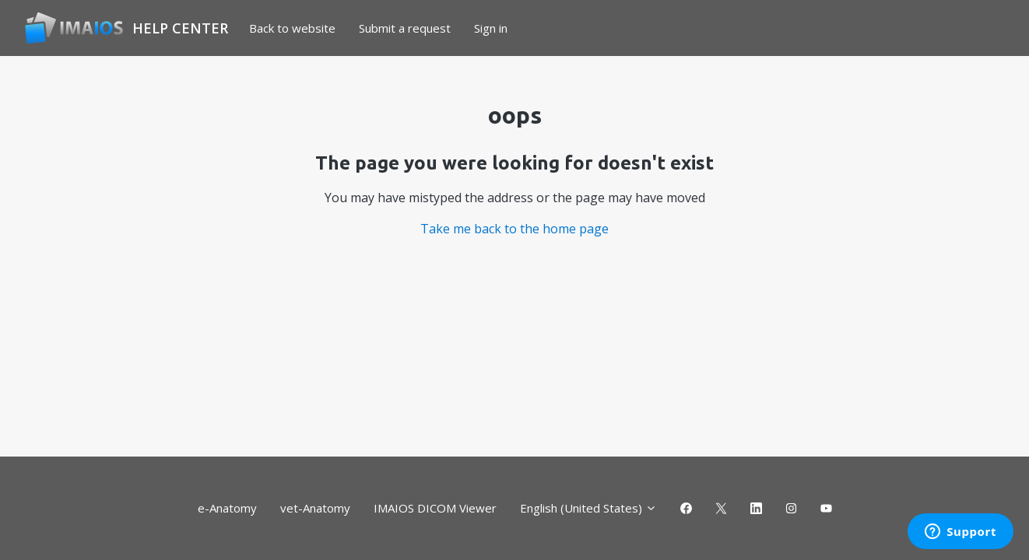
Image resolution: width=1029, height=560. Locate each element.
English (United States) (588, 508)
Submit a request (405, 28)
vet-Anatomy (315, 508)
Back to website (292, 28)
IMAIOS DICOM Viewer (435, 508)
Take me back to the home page (514, 228)
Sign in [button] (490, 28)
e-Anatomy (227, 508)
